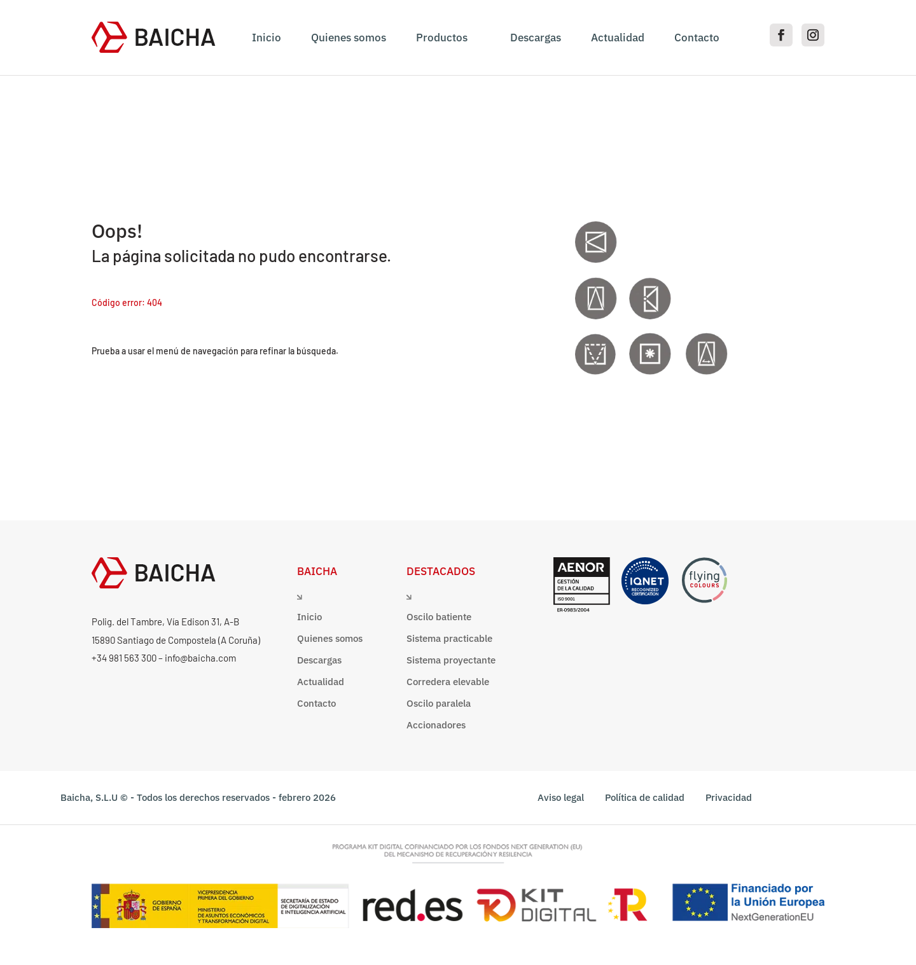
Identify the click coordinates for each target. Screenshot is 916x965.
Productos (442, 38)
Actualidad (617, 38)
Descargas (535, 38)
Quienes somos (348, 38)
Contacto (696, 38)
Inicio (266, 38)
